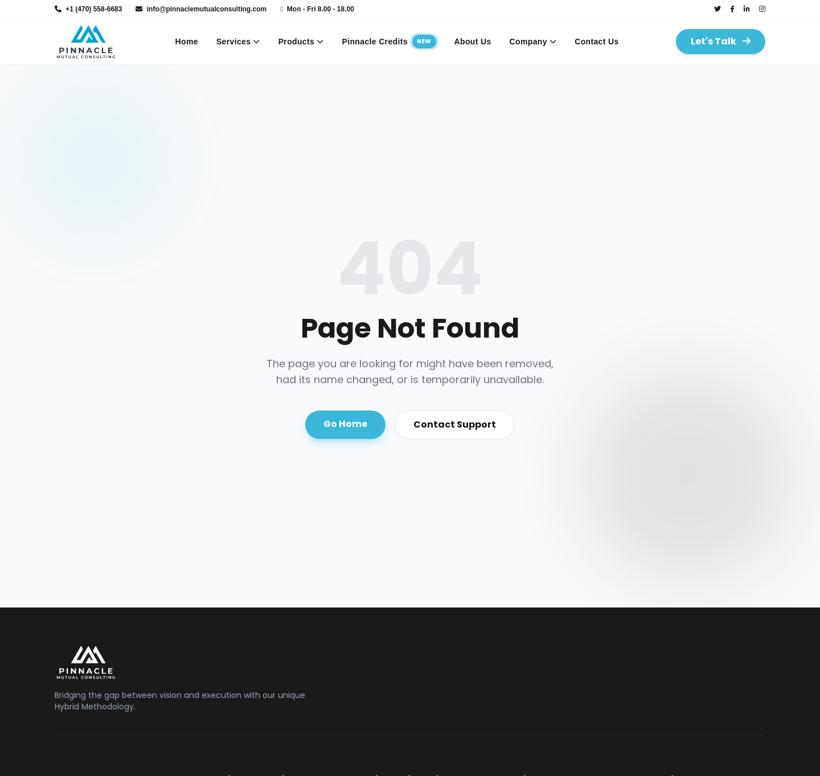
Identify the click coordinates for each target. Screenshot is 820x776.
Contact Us (596, 41)
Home (186, 41)
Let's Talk (721, 41)
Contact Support (454, 424)
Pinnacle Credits (389, 41)
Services (238, 41)
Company (533, 41)
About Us (472, 41)
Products (301, 41)
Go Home (345, 423)
